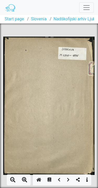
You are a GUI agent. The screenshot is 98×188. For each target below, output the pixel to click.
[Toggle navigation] (86, 7)
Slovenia (39, 18)
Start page (14, 18)
